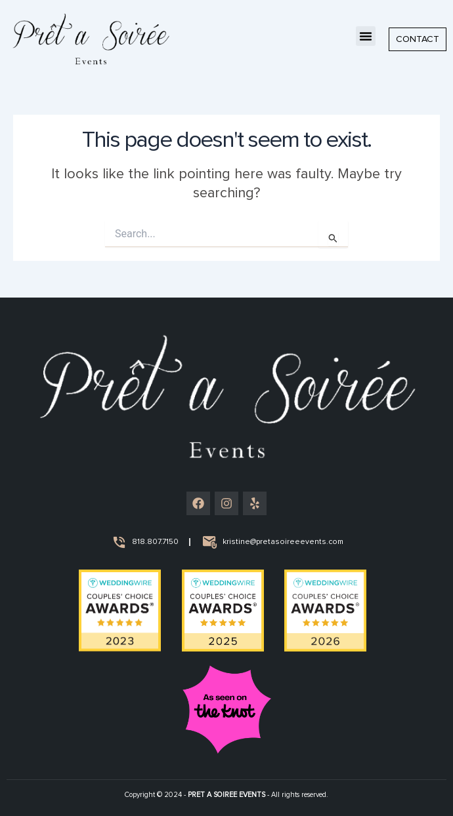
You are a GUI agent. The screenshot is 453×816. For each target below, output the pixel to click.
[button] (366, 36)
